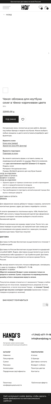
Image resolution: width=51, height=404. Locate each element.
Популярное (8, 358)
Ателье (34, 355)
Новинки (6, 355)
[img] (26, 7)
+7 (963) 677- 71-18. (25, 267)
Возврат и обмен (38, 365)
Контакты (35, 371)
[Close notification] (49, 395)
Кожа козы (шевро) (10, 143)
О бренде (35, 358)
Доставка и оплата (39, 362)
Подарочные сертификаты (14, 371)
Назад (9, 15)
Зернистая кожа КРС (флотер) (15, 146)
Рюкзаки (6, 365)
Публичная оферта (39, 383)
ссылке (28, 161)
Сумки (6, 362)
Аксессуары (8, 368)
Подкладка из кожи (10, 153)
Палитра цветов (38, 368)
